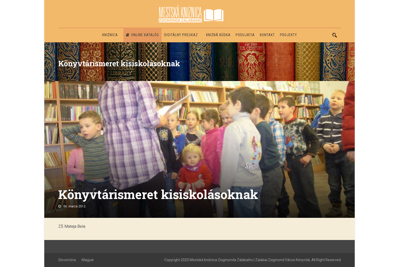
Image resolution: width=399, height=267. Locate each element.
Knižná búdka (218, 35)
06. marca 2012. (74, 206)
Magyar (88, 260)
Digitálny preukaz (181, 35)
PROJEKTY (288, 35)
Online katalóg (142, 35)
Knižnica (110, 35)
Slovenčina (67, 260)
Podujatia (245, 35)
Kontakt (267, 35)
